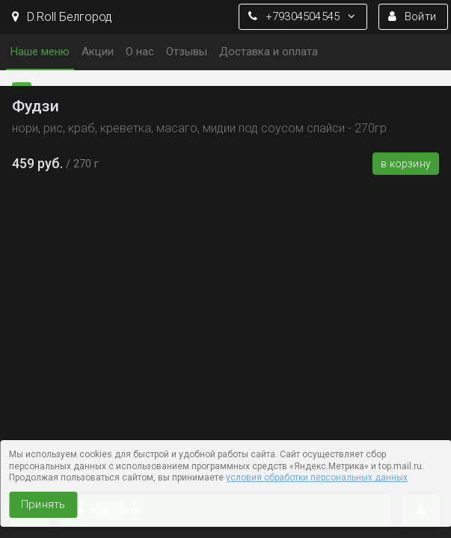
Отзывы (186, 51)
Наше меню (40, 51)
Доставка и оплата (268, 51)
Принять (43, 504)
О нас (140, 51)
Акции (98, 51)
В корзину (406, 164)
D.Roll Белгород (62, 17)
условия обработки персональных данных (317, 477)
